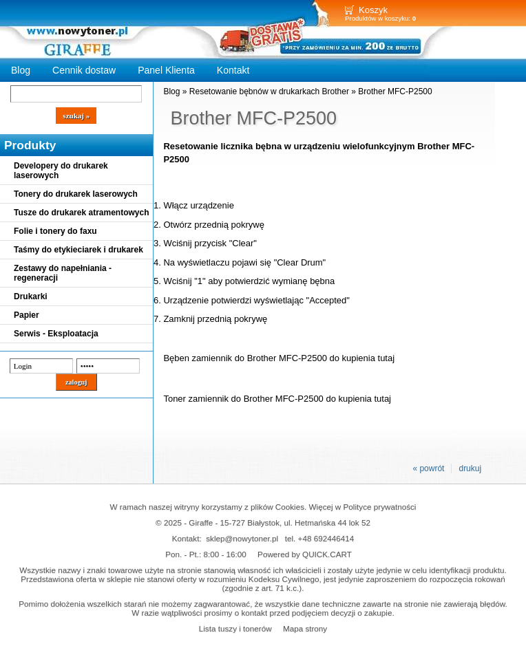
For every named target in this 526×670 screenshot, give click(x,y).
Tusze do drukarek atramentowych (81, 212)
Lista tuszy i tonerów (235, 628)
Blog (20, 70)
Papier (26, 315)
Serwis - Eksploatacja (56, 333)
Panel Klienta (166, 70)
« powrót (428, 468)
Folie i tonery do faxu (55, 231)
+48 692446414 (326, 538)
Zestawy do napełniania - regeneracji (63, 273)
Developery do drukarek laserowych (61, 170)
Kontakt (233, 70)
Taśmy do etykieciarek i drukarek (78, 250)
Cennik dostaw (84, 70)
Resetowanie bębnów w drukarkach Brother (269, 91)
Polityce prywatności (380, 506)
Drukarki (31, 296)
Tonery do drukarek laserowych (76, 194)
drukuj (470, 468)
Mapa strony (305, 628)
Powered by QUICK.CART (304, 554)
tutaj (386, 358)
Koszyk (373, 10)
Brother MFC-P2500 (395, 91)
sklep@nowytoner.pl (242, 538)
